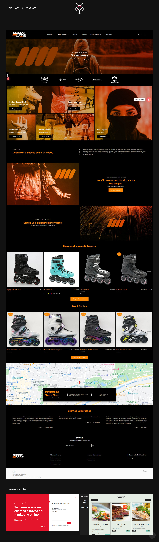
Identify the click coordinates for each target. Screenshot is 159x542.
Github (19, 8)
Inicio (9, 8)
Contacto (31, 8)
